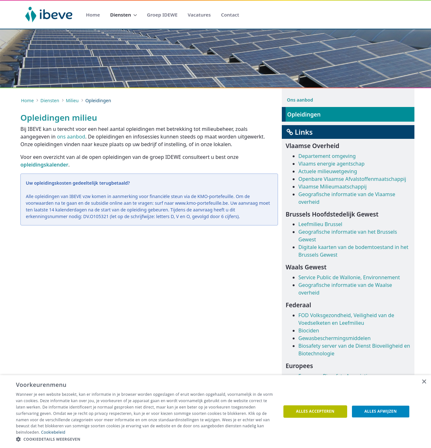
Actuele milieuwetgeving (327, 171)
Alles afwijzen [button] (380, 411)
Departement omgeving (327, 156)
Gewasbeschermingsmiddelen (334, 338)
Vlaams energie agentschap (331, 163)
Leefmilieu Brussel (320, 224)
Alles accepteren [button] (315, 411)
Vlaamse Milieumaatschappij (332, 186)
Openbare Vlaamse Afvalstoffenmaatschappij (352, 178)
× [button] (423, 382)
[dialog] (215, 411)
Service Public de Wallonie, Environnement (349, 277)
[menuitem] (93, 15)
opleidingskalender (44, 164)
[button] (144, 439)
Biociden (308, 330)
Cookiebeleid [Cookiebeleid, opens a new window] (53, 432)
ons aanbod (71, 136)
